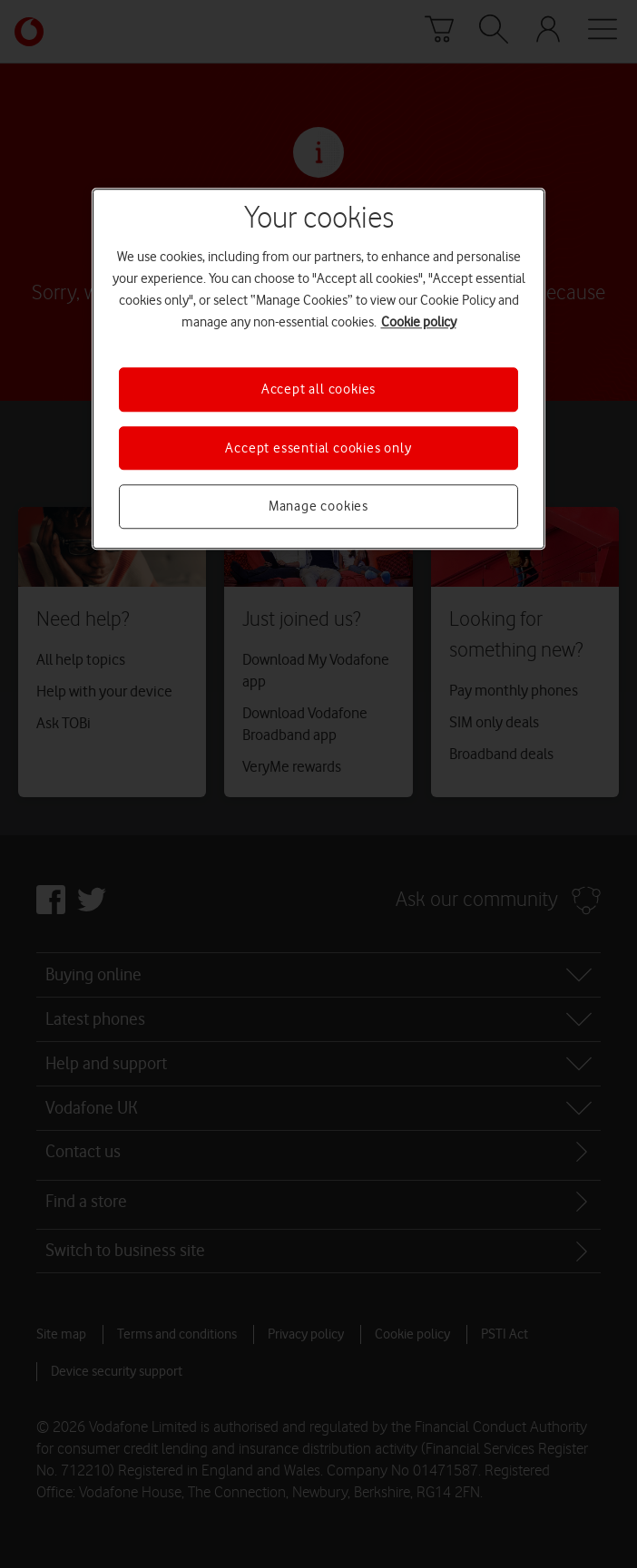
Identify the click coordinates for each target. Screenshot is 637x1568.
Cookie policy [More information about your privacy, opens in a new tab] (418, 323)
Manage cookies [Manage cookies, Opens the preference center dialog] (318, 506)
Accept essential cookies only (318, 448)
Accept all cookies (318, 390)
